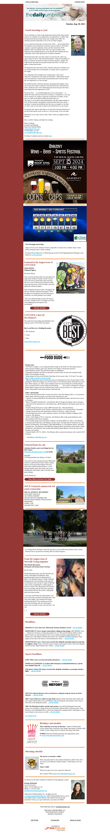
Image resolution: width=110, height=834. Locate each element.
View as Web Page (32, 2)
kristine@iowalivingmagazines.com (35, 791)
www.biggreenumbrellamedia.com (35, 796)
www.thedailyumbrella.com (33, 132)
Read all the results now (32, 341)
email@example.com (63, 807)
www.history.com (30, 716)
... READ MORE (37, 695)
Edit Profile (34, 820)
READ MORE (77, 628)
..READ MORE (60, 646)
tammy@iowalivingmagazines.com (53, 735)
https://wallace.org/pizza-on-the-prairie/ (38, 378)
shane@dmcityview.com (32, 129)
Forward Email (79, 2)
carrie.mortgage (37, 255)
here (50, 136)
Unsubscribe (55, 820)
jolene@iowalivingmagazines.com (35, 452)
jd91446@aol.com (41, 437)
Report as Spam (75, 820)
